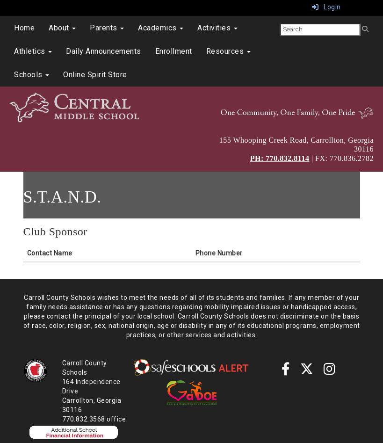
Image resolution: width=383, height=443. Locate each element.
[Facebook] (286, 371)
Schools (31, 74)
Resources (228, 51)
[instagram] (329, 371)
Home (24, 27)
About (62, 27)
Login (326, 7)
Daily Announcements (103, 51)
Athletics (33, 51)
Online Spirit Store (95, 74)
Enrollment (173, 51)
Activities (217, 27)
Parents (107, 27)
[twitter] (307, 371)
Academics (160, 27)
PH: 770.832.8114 (280, 158)
